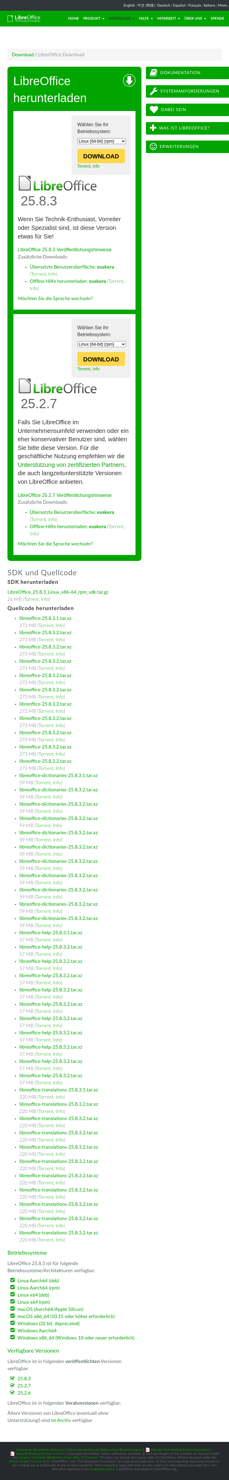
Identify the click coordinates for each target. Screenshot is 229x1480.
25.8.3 (24, 1378)
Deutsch (163, 5)
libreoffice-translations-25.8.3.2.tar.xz (58, 1104)
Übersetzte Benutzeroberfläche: (72, 267)
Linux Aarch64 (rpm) (39, 1288)
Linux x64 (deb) (33, 1295)
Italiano (209, 5)
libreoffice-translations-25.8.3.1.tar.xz (58, 1090)
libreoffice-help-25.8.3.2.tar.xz (50, 947)
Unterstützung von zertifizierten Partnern (71, 464)
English (129, 5)
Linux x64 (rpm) (34, 1302)
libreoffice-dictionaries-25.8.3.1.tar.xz (58, 775)
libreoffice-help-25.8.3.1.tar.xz (50, 932)
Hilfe (146, 18)
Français (194, 5)
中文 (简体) (146, 5)
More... (223, 5)
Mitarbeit (168, 18)
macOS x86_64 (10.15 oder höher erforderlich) (66, 1316)
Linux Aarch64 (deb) (38, 1280)
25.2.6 (24, 1393)
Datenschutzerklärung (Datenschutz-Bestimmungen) (104, 1449)
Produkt (94, 18)
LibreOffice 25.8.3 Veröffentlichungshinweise (65, 249)
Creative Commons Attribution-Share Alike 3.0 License (57, 1457)
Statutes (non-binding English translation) (180, 1449)
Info (96, 166)
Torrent (84, 166)
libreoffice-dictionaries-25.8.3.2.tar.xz (58, 789)
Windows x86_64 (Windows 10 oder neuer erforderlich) (76, 1338)
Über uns (195, 18)
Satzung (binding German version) (40, 1453)
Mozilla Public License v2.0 (29, 1461)
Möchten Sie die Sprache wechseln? (55, 298)
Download (122, 18)
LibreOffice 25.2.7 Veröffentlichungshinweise (65, 495)
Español (179, 5)
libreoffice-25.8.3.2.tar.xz (45, 632)
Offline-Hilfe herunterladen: (68, 281)
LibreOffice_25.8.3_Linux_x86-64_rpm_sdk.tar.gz (57, 592)
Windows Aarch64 (37, 1330)
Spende (217, 18)
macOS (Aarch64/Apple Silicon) (50, 1309)
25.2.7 (24, 1386)
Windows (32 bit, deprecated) (49, 1323)
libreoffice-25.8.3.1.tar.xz (45, 618)
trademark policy (103, 1469)
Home (73, 18)
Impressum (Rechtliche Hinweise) (40, 1449)
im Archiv (61, 1420)
